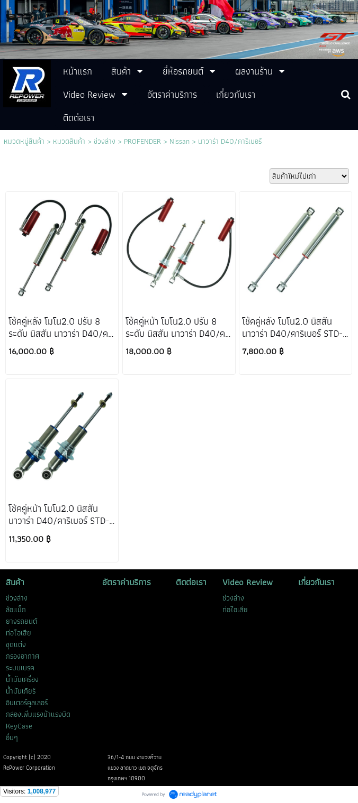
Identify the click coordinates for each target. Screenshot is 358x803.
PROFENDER (142, 141)
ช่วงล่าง (104, 141)
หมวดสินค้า (69, 141)
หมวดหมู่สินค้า (24, 141)
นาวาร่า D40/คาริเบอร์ (230, 141)
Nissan (179, 141)
